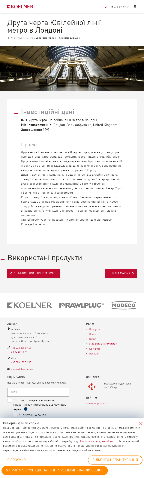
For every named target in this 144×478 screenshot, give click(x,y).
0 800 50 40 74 (19, 352)
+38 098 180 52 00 (21, 362)
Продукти (94, 329)
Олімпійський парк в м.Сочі (34, 273)
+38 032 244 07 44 (21, 348)
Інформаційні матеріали (103, 344)
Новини (93, 334)
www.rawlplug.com (97, 403)
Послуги (94, 353)
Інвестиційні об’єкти (22, 38)
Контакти (94, 349)
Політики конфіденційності (98, 441)
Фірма (92, 339)
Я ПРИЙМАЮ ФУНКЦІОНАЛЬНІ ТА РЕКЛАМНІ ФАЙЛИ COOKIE (54, 470)
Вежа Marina (121, 273)
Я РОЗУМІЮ (16, 460)
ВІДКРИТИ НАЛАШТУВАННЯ (115, 460)
